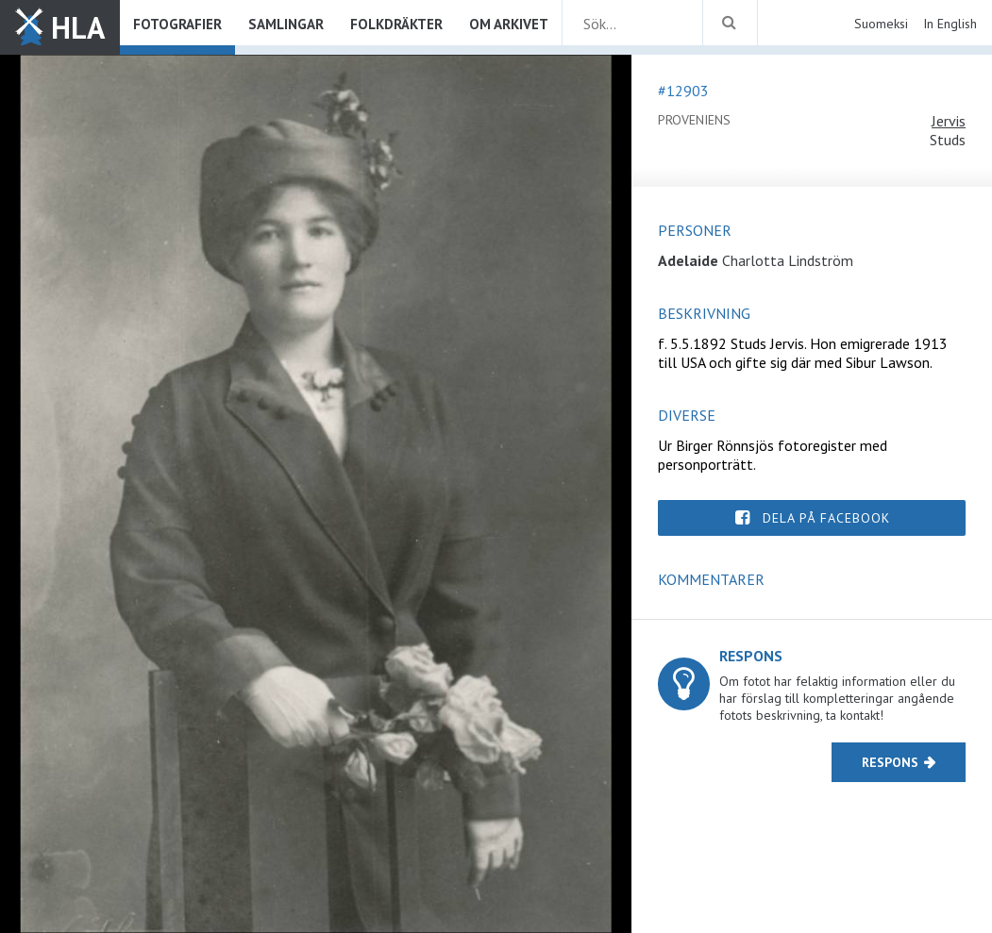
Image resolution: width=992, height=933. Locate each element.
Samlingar (286, 24)
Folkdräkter (396, 24)
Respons (890, 762)
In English (950, 23)
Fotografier (177, 24)
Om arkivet (508, 24)
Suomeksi (881, 23)
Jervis (949, 120)
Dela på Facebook (826, 517)
